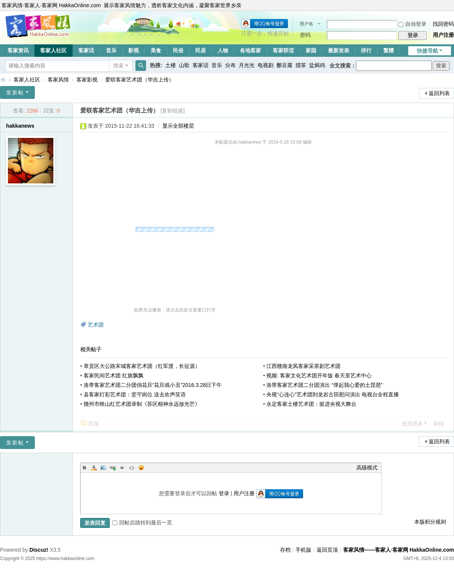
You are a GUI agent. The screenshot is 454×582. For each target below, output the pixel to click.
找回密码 (443, 24)
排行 (366, 50)
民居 (200, 50)
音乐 (111, 50)
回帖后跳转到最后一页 (142, 522)
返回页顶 (327, 550)
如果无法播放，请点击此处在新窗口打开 (175, 310)
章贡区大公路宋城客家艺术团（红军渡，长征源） (142, 366)
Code (131, 467)
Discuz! (39, 550)
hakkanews (20, 126)
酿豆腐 (284, 65)
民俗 (178, 50)
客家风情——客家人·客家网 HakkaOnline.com (3, 79)
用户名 (306, 24)
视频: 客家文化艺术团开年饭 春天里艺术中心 (319, 375)
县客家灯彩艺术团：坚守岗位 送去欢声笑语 (135, 394)
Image (103, 467)
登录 (224, 493)
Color (94, 467)
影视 (133, 50)
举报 (438, 424)
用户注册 (443, 35)
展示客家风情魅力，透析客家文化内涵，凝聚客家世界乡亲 (172, 5)
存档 (285, 550)
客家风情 (58, 80)
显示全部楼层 (178, 126)
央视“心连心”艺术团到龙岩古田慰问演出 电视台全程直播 (332, 394)
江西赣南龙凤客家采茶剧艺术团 (303, 366)
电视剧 (266, 65)
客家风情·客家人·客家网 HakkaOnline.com (51, 5)
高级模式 (367, 468)
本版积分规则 (430, 522)
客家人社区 (53, 50)
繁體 (388, 50)
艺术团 (96, 325)
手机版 (303, 550)
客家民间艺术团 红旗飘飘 (113, 375)
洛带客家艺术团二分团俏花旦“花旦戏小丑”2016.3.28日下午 (153, 385)
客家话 (86, 50)
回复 (94, 424)
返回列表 (439, 93)
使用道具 (412, 424)
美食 (156, 50)
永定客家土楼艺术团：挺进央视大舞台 (311, 404)
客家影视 (87, 80)
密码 (305, 35)
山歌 (184, 65)
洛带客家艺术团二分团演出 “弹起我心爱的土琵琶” (324, 385)
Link (113, 467)
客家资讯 (18, 50)
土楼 (170, 65)
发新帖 (15, 92)
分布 (230, 65)
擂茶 (300, 65)
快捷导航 (427, 51)
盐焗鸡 (317, 65)
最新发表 (338, 50)
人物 (223, 50)
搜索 (118, 66)
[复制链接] (172, 111)
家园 (311, 50)
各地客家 (250, 50)
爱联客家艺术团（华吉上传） (139, 80)
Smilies (141, 467)
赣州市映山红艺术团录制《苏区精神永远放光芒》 (142, 404)
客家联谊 (283, 50)
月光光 (247, 65)
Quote (122, 467)
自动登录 (412, 24)
